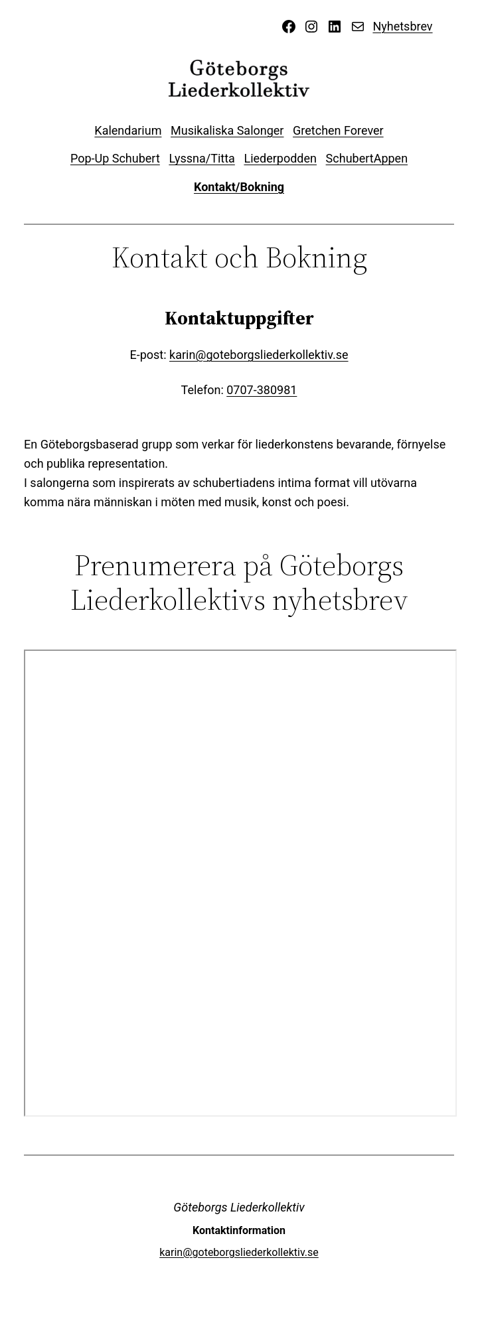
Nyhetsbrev (402, 26)
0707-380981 (261, 390)
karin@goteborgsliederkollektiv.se (259, 355)
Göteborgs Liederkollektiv (238, 1207)
